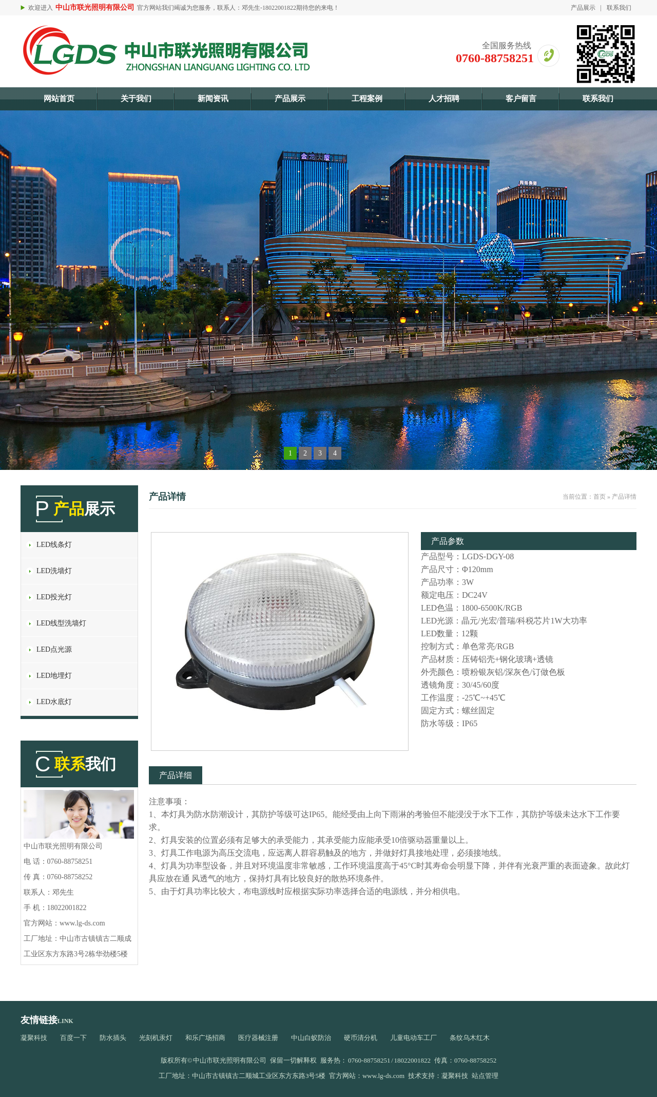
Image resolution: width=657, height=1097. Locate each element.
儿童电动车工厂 (413, 1038)
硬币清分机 (360, 1038)
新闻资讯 (213, 98)
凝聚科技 (34, 1038)
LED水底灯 (54, 702)
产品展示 (583, 7)
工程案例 (367, 98)
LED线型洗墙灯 (61, 623)
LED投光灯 (54, 597)
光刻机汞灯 (155, 1038)
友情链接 (39, 1020)
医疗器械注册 (258, 1038)
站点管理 (485, 1076)
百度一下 (73, 1038)
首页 (599, 496)
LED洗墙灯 (54, 571)
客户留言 (521, 98)
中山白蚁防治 (311, 1038)
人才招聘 (444, 98)
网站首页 (59, 98)
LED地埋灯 (54, 675)
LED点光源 (54, 649)
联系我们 (619, 7)
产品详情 (624, 496)
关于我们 (136, 98)
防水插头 (113, 1038)
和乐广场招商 (205, 1038)
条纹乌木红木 (470, 1038)
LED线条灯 (54, 544)
